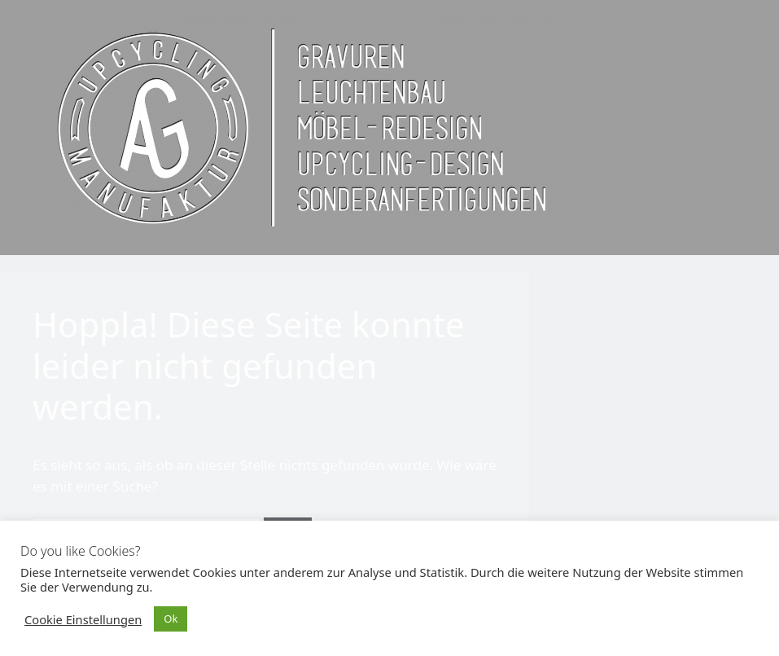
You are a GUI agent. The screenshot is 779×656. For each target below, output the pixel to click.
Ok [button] (170, 618)
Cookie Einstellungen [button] (83, 619)
